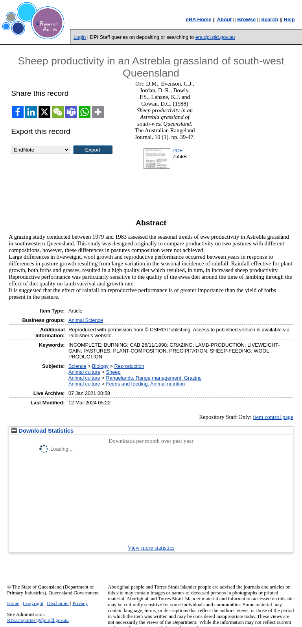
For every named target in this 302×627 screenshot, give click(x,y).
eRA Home (198, 19)
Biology (100, 366)
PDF (178, 151)
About (224, 19)
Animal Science (85, 320)
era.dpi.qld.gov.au (215, 37)
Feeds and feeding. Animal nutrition (145, 384)
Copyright (33, 603)
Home (13, 603)
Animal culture (84, 372)
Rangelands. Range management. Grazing (154, 378)
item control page (273, 417)
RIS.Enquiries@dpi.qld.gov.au (38, 620)
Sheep (113, 372)
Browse (246, 19)
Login (80, 37)
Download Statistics (42, 431)
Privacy (80, 603)
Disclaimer (58, 603)
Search (269, 19)
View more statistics (151, 548)
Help (289, 19)
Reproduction (129, 366)
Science (77, 366)
